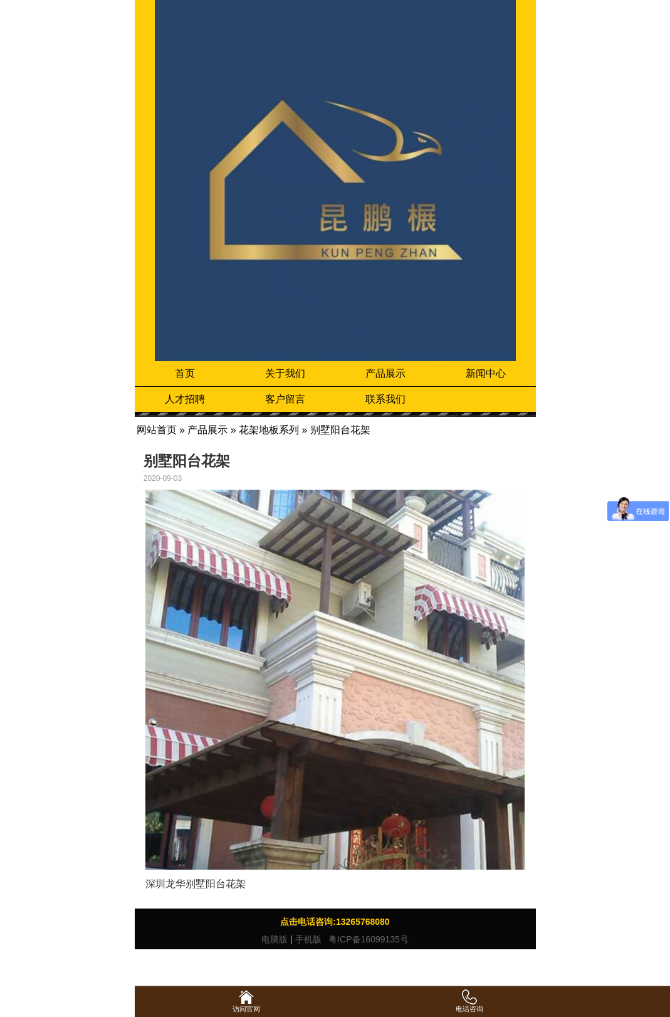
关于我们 (285, 373)
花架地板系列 (269, 429)
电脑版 (274, 939)
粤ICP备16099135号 (367, 939)
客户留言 (285, 399)
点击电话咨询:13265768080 (334, 922)
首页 (185, 373)
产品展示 (385, 373)
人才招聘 (185, 399)
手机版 (308, 939)
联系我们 (385, 399)
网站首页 (157, 429)
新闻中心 (486, 373)
